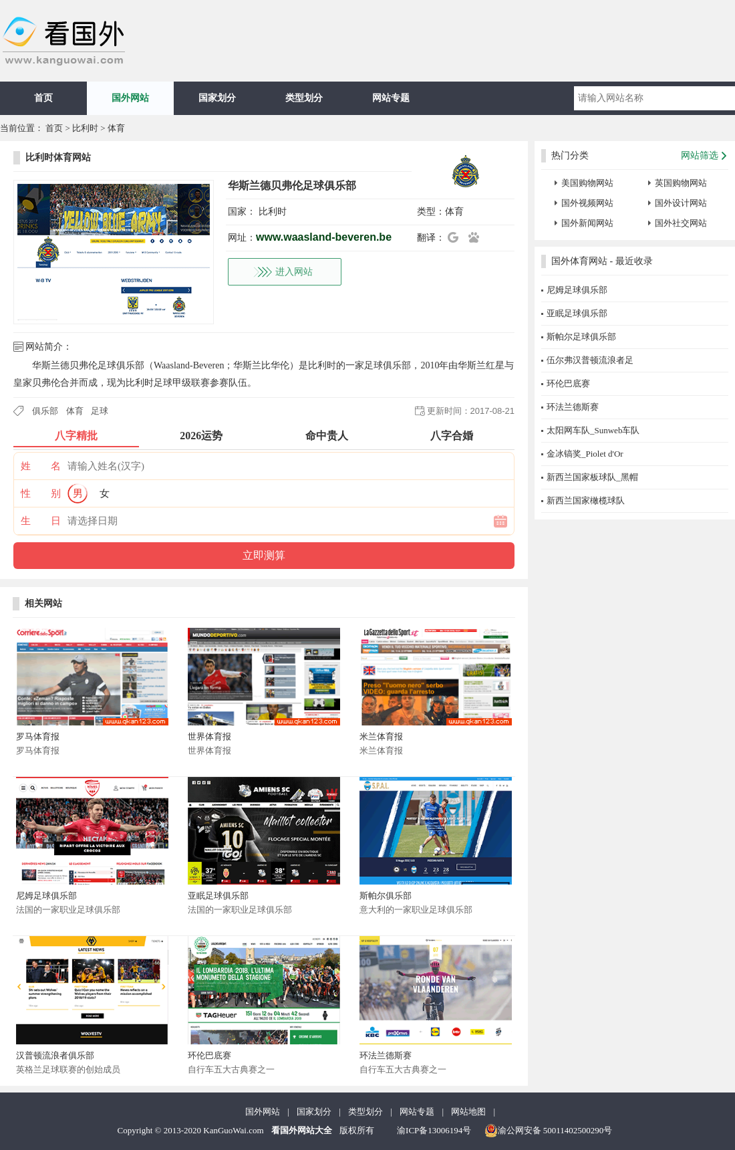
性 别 (41, 493)
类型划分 (304, 98)
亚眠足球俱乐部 (218, 896)
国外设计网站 (681, 203)
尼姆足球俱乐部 (46, 896)
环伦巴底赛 (209, 1055)
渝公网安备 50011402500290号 (548, 1130)
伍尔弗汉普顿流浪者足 (590, 360)
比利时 (85, 128)
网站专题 (391, 98)
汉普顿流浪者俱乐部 (55, 1055)
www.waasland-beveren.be (324, 237)
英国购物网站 (681, 183)
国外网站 (130, 98)
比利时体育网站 (58, 157)
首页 (43, 98)
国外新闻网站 (587, 223)
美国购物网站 (587, 183)
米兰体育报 (381, 736)
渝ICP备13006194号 (434, 1130)
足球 (99, 411)
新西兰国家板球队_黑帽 (592, 477)
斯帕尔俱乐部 (385, 896)
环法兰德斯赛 (385, 1055)
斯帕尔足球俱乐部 (581, 337)
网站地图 (468, 1112)
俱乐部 (45, 411)
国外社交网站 (681, 223)
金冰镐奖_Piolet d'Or (585, 454)
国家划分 (217, 98)
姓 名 (41, 466)
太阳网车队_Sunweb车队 (593, 430)
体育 (116, 128)
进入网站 (294, 272)
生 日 (41, 520)
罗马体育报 (37, 736)
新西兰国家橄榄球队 (586, 500)
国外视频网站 (587, 203)
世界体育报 (209, 736)
